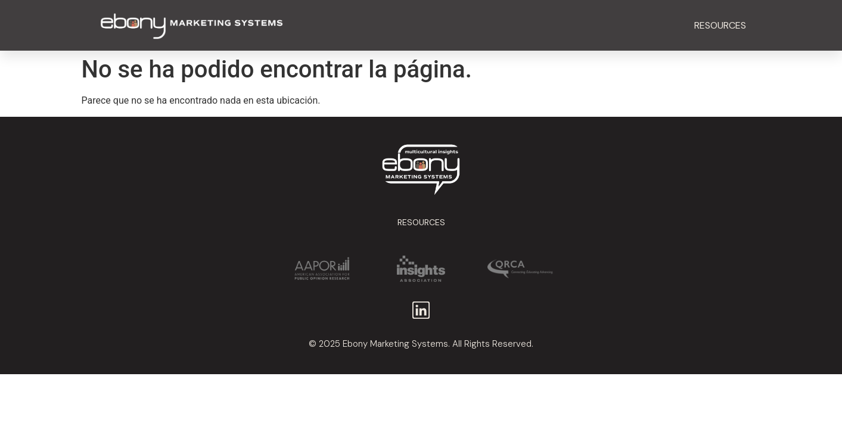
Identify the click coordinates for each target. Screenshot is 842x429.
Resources (720, 25)
